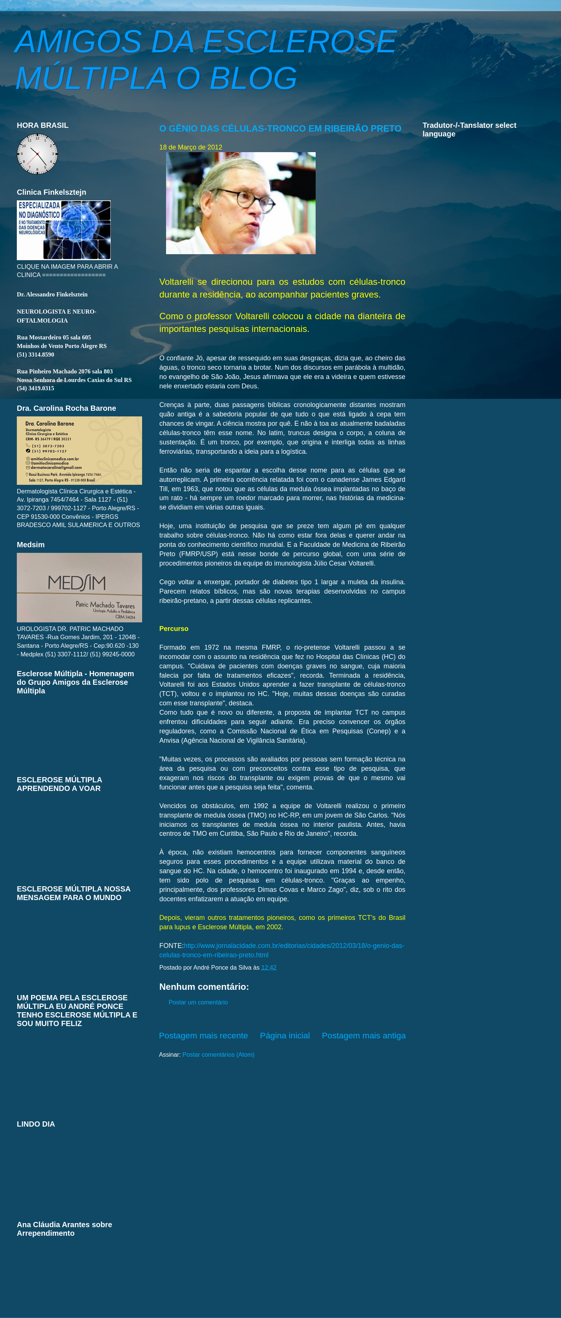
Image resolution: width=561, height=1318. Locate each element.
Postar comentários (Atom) (219, 1054)
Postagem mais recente (203, 1035)
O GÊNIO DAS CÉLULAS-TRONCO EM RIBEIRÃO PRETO (280, 128)
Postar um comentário (198, 1002)
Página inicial (285, 1035)
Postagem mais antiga (364, 1035)
